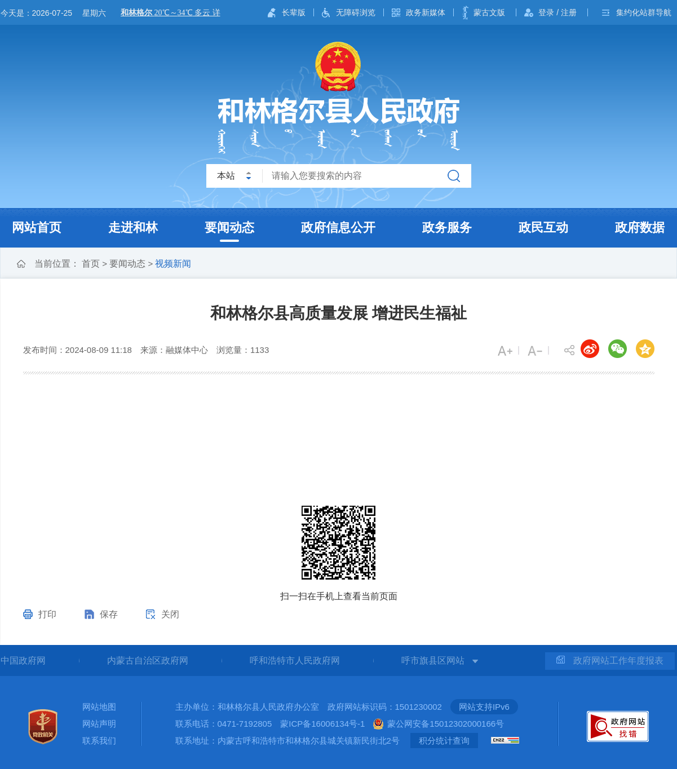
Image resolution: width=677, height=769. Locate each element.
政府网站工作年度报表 (609, 660)
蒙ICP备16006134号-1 (322, 723)
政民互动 (543, 227)
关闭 (170, 614)
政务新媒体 (425, 12)
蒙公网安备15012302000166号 (445, 723)
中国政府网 (23, 660)
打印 (47, 614)
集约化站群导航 (643, 12)
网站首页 (36, 227)
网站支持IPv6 (484, 706)
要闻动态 (229, 227)
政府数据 (640, 227)
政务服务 (447, 227)
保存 (109, 614)
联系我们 (99, 740)
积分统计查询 (444, 740)
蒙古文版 (489, 12)
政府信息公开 (338, 227)
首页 (91, 263)
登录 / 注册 (557, 12)
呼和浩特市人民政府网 (295, 660)
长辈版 (294, 12)
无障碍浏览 (355, 12)
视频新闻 (173, 263)
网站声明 (99, 723)
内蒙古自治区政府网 (147, 660)
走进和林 (133, 227)
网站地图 (99, 706)
